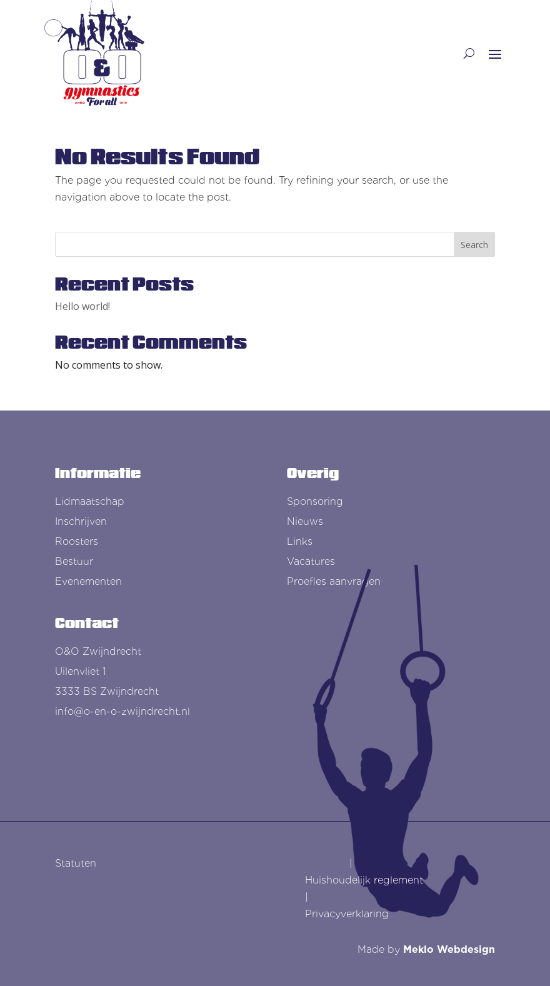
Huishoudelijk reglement (364, 880)
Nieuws (305, 521)
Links (299, 541)
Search (474, 245)
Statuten (75, 863)
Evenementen (88, 581)
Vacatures (311, 561)
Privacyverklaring (347, 914)
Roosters (76, 541)
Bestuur (74, 561)
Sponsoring (315, 501)
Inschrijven (81, 521)
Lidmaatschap (89, 501)
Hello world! (82, 306)
